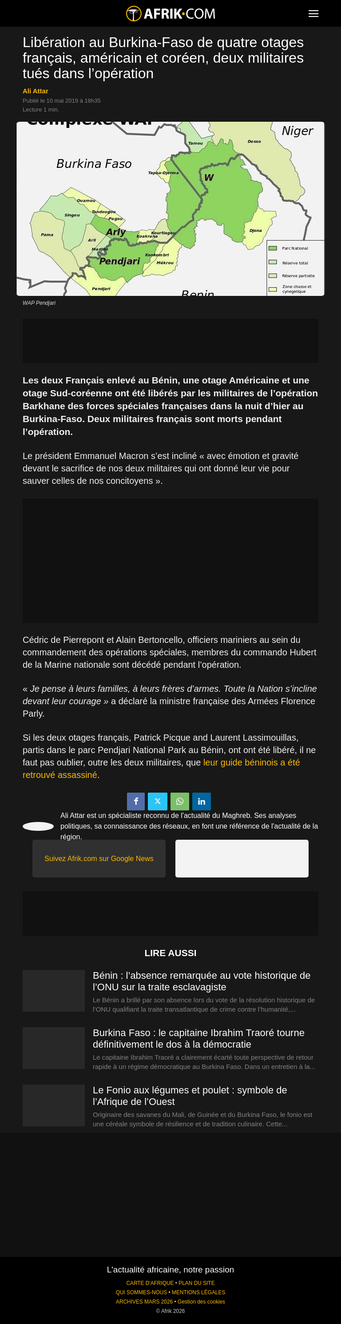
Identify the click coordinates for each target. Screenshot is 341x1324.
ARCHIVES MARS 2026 (144, 1302)
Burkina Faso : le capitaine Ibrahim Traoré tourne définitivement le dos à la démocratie (199, 1038)
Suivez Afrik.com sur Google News (98, 858)
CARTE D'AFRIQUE (150, 1283)
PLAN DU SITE (196, 1283)
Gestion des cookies (201, 1302)
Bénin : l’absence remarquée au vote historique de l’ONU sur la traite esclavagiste (201, 981)
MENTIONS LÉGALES (198, 1292)
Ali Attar (35, 91)
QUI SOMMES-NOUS (141, 1292)
